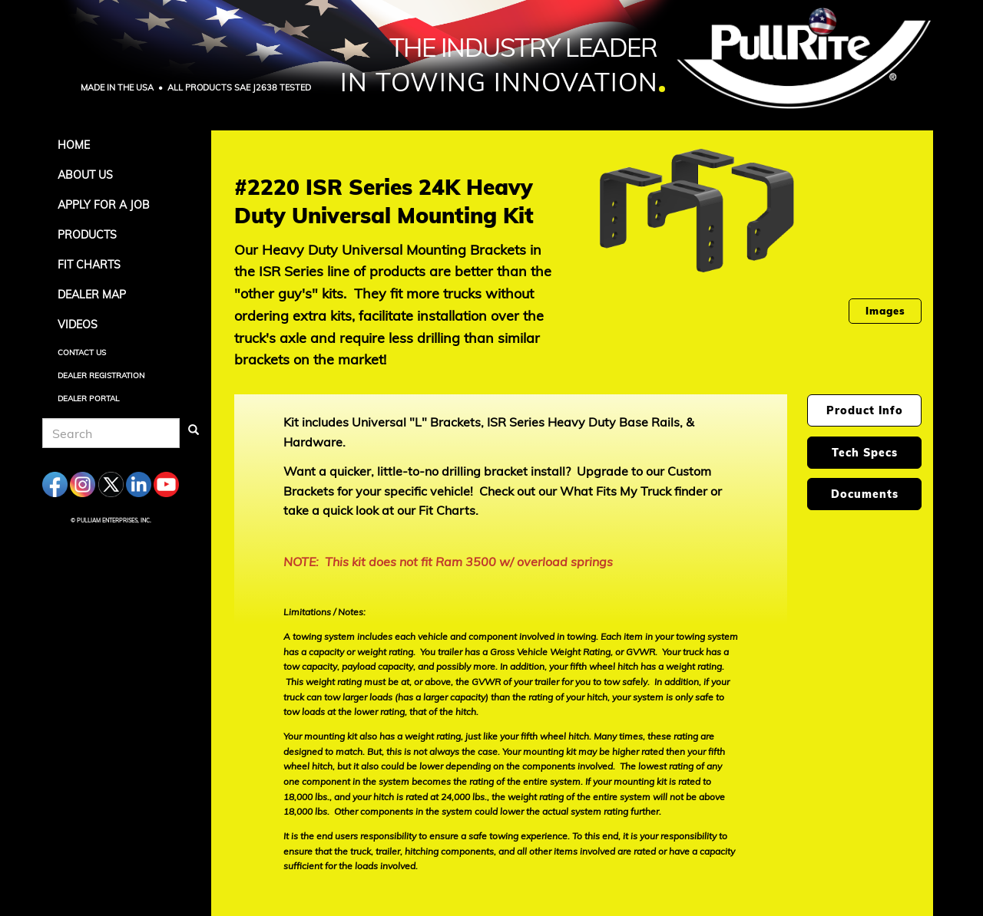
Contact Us (82, 353)
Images (885, 311)
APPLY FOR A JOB (104, 205)
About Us (85, 175)
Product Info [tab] (864, 410)
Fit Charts (89, 265)
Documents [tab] (865, 494)
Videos (78, 324)
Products (87, 235)
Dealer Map (92, 294)
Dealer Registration (101, 376)
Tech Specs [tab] (865, 453)
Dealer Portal (88, 399)
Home (74, 145)
